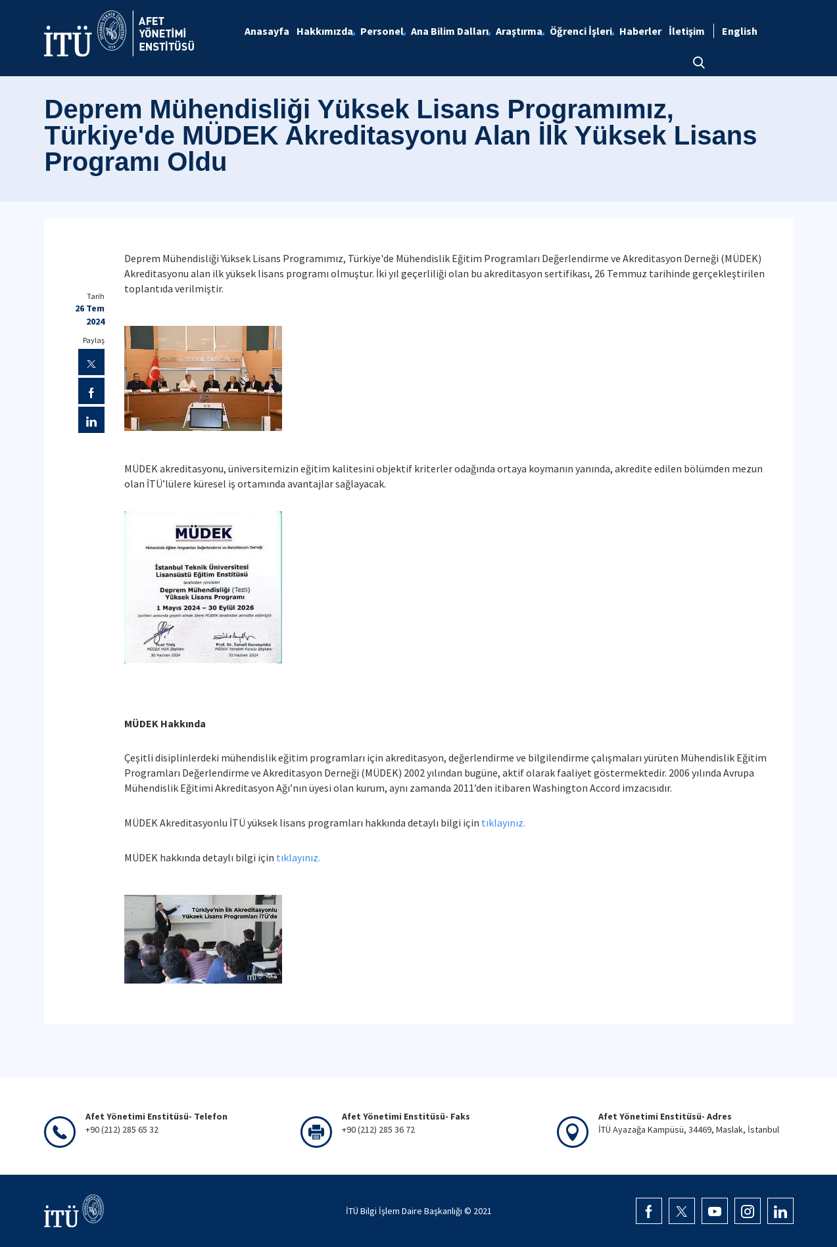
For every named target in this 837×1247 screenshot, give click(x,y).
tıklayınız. (503, 822)
